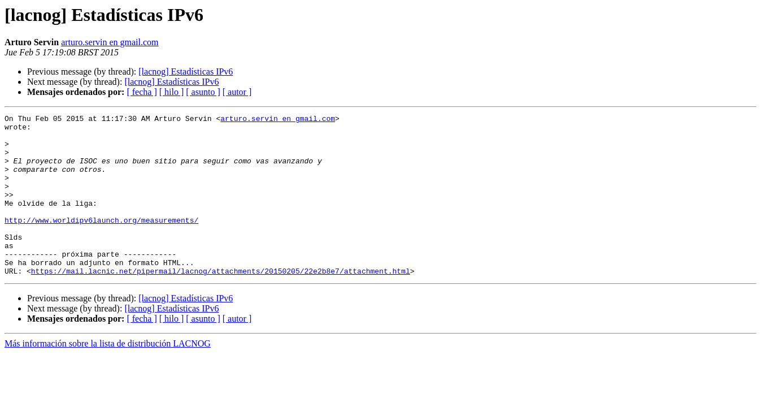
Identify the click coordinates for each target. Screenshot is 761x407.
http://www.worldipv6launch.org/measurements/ (101, 242)
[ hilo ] (171, 92)
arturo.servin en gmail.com (109, 42)
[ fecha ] (141, 92)
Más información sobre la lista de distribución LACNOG (108, 375)
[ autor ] (237, 92)
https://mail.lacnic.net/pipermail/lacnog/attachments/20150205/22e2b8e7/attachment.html (220, 303)
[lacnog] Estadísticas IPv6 (185, 71)
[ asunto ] (203, 92)
